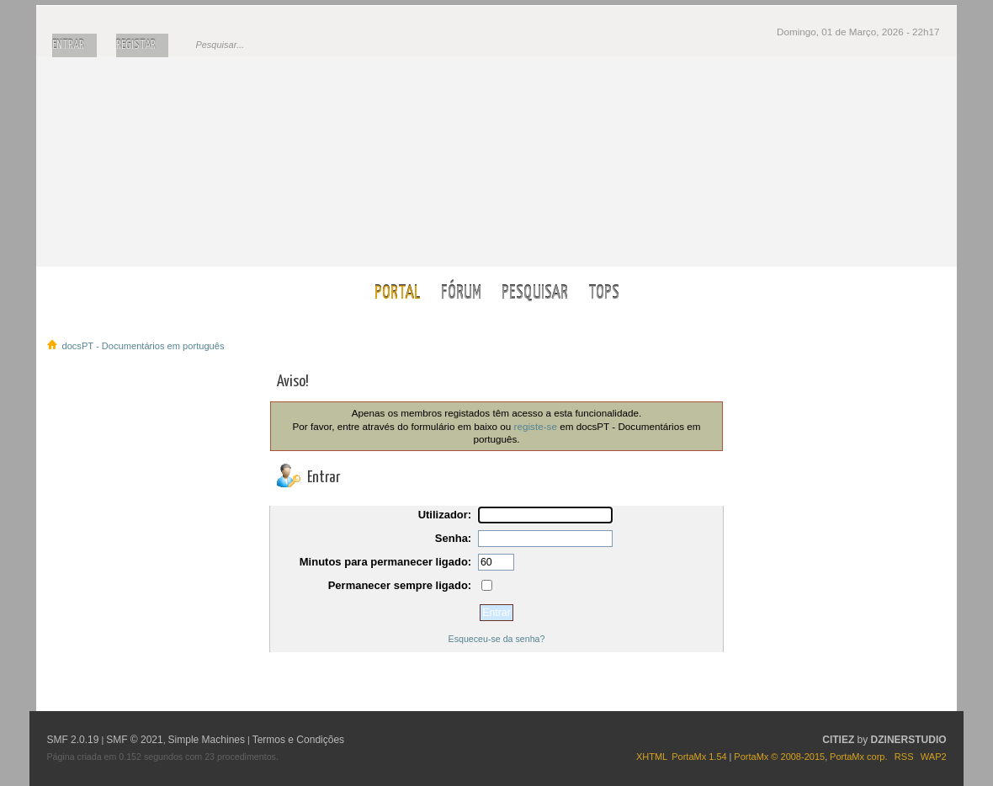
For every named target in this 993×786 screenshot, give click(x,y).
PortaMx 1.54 (699, 756)
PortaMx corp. (858, 756)
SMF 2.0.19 (72, 740)
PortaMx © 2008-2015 (779, 756)
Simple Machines (206, 740)
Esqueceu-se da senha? (497, 639)
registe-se (535, 426)
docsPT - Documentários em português (497, 161)
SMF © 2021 (134, 740)
